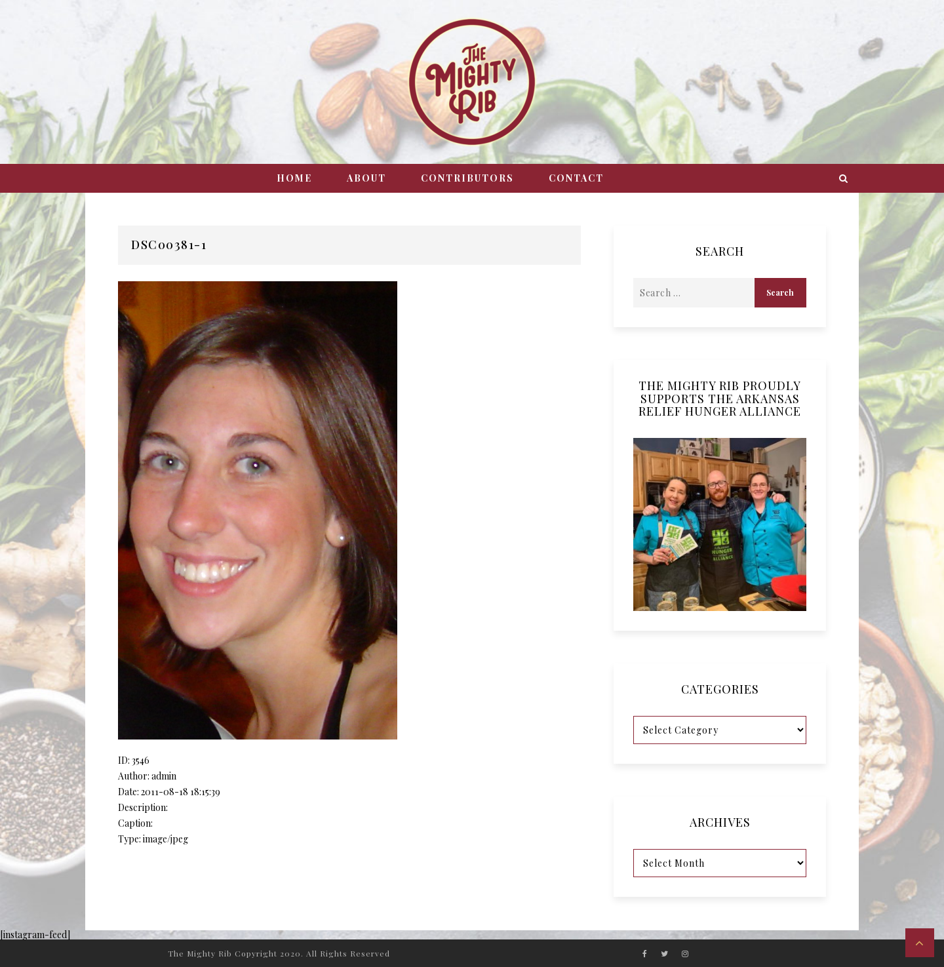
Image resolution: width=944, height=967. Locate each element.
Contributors (467, 178)
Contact (576, 178)
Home (294, 178)
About (366, 178)
